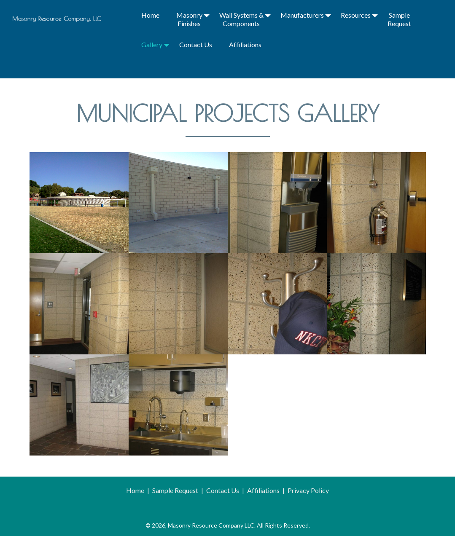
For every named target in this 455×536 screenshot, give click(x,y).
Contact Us (195, 44)
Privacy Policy (308, 490)
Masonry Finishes (189, 19)
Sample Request (399, 19)
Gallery (151, 44)
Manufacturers (302, 15)
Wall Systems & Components (241, 19)
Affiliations (245, 44)
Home (150, 15)
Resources (356, 15)
